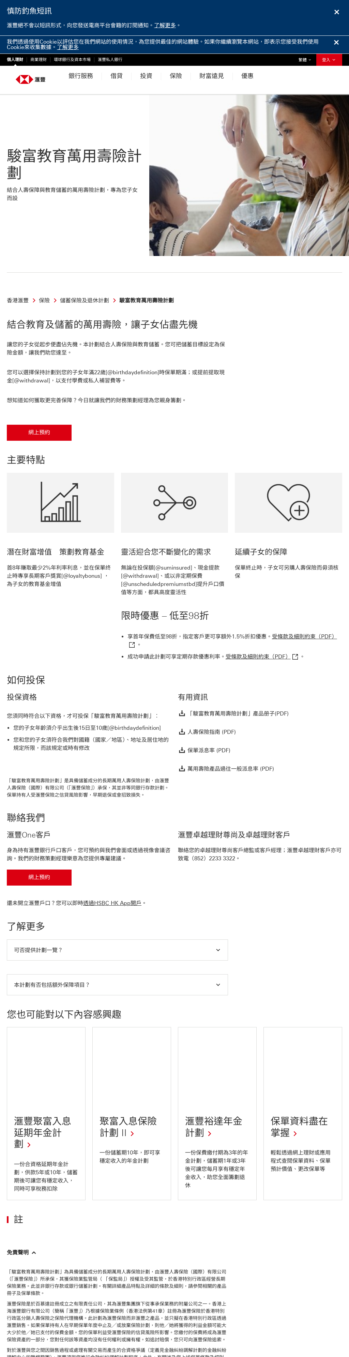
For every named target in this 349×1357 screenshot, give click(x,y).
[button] (117, 894)
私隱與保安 (25, 1329)
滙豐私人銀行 (110, 59)
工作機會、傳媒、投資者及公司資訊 (303, 1303)
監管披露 (105, 1329)
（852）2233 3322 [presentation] (212, 803)
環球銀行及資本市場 (72, 59)
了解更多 (165, 25)
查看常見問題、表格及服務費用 (217, 1303)
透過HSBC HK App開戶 (112, 848)
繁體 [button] (306, 58)
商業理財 (38, 59)
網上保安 (82, 1329)
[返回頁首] (21, 1253)
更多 (122, 1329)
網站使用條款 (55, 1329)
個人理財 (15, 59)
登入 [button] (329, 60)
